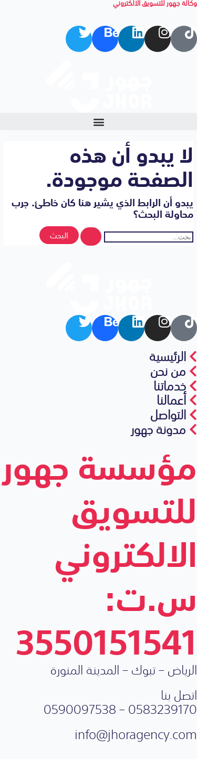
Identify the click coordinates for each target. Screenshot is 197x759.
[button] (98, 121)
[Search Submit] (90, 236)
